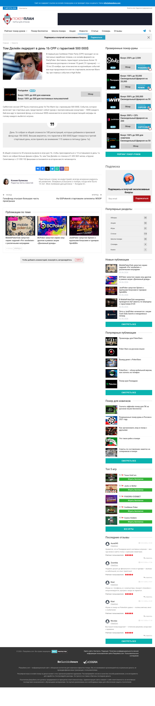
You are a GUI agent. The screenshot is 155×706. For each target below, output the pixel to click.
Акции (72, 31)
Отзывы (118, 31)
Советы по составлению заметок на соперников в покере (134, 450)
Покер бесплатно (39, 31)
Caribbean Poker (131, 507)
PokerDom (114, 546)
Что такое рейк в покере (129, 438)
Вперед (17, 248)
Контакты (23, 8)
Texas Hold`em (130, 475)
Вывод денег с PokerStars (130, 360)
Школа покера (59, 31)
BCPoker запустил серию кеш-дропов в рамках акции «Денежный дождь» (51, 240)
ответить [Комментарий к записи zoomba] (148, 577)
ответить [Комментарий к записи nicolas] (148, 636)
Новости (83, 31)
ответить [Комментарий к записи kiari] (148, 597)
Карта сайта (88, 651)
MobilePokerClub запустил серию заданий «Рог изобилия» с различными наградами (20, 240)
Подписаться (96, 37)
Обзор (90, 94)
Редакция (105, 651)
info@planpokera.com (112, 3)
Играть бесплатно (135, 479)
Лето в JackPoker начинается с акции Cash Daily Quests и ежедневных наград (135, 313)
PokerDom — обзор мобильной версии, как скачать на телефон (135, 371)
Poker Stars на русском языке (131, 349)
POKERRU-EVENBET (132, 497)
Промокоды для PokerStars (131, 338)
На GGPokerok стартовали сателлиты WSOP (79, 198)
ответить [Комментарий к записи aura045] (148, 558)
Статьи (94, 31)
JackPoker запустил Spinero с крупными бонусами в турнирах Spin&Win (84, 240)
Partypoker (23, 90)
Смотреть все (129, 324)
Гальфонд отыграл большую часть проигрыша (21, 199)
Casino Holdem (130, 518)
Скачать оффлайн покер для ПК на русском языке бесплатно (134, 407)
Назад (9, 248)
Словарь (106, 31)
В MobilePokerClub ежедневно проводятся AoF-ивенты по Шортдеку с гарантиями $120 (135, 301)
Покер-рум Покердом (128, 381)
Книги (113, 250)
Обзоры (114, 218)
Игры (113, 228)
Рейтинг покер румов (14, 31)
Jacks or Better (130, 486)
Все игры (129, 529)
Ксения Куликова (19, 180)
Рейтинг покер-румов (128, 154)
